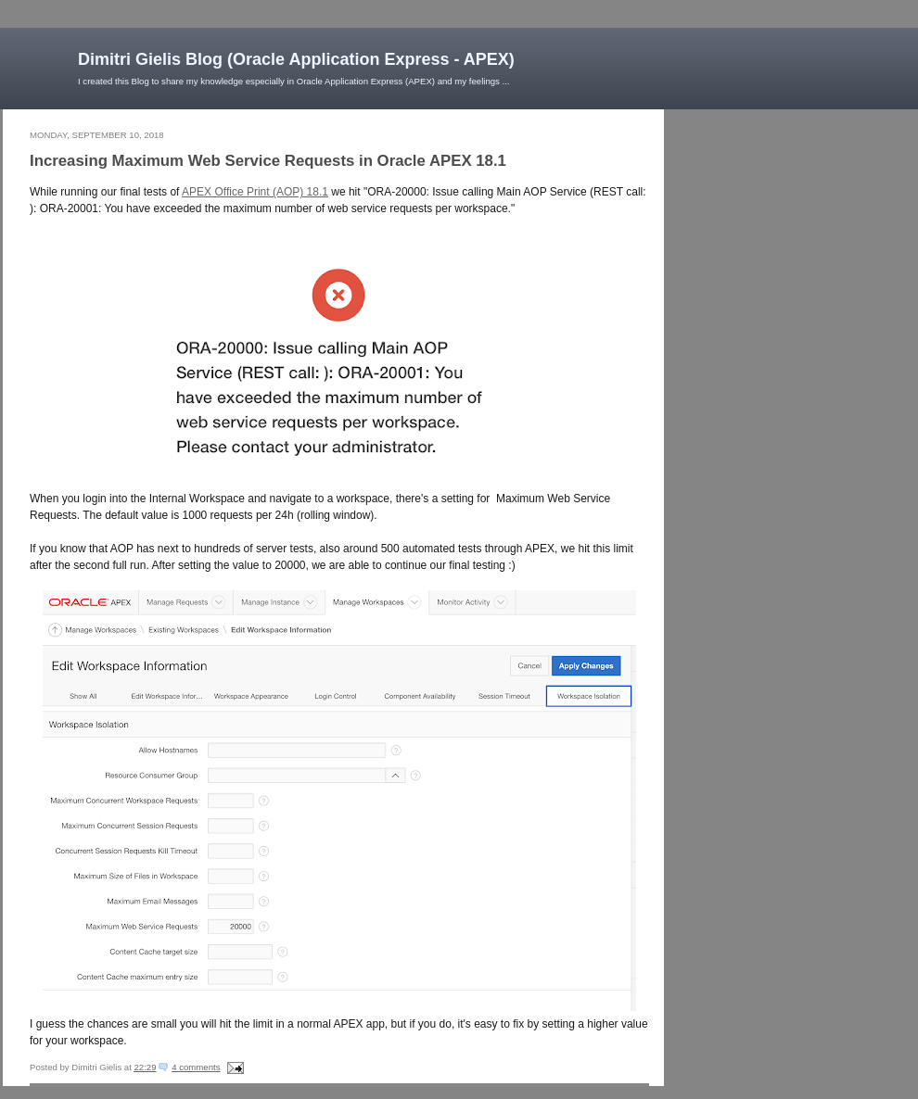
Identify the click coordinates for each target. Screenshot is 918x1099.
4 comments (196, 1067)
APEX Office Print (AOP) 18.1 (255, 191)
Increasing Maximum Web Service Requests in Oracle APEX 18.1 (268, 161)
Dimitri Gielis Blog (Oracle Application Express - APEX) (296, 59)
